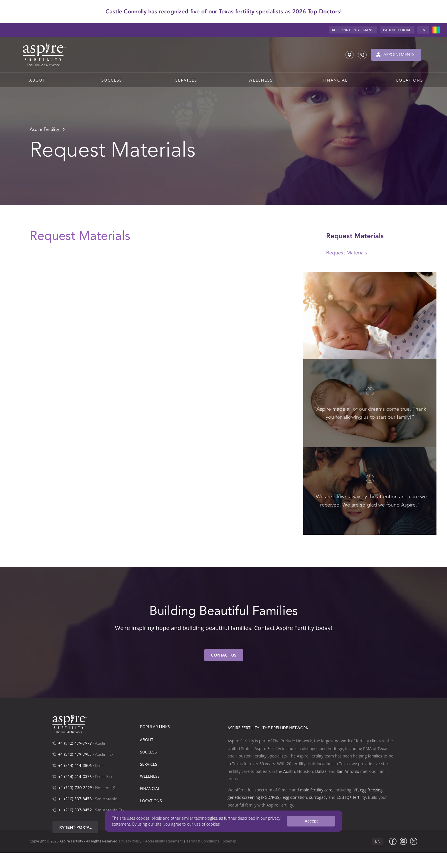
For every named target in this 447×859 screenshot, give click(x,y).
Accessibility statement (164, 841)
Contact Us (223, 655)
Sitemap (229, 841)
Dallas (100, 766)
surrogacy (318, 797)
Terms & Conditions (202, 841)
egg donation (295, 797)
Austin (100, 743)
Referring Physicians (352, 30)
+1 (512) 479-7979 (75, 743)
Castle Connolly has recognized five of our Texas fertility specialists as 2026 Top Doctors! (223, 11)
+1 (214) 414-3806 (75, 766)
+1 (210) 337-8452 (75, 810)
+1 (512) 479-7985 (75, 755)
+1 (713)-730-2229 (75, 788)
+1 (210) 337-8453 (75, 799)
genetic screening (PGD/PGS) (254, 797)
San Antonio (106, 799)
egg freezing (371, 790)
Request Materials (346, 253)
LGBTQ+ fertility (351, 797)
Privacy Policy (130, 841)
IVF (355, 790)
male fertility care (316, 790)
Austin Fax (104, 755)
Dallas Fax (103, 777)
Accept (311, 821)
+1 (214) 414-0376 (75, 777)
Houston (103, 788)
